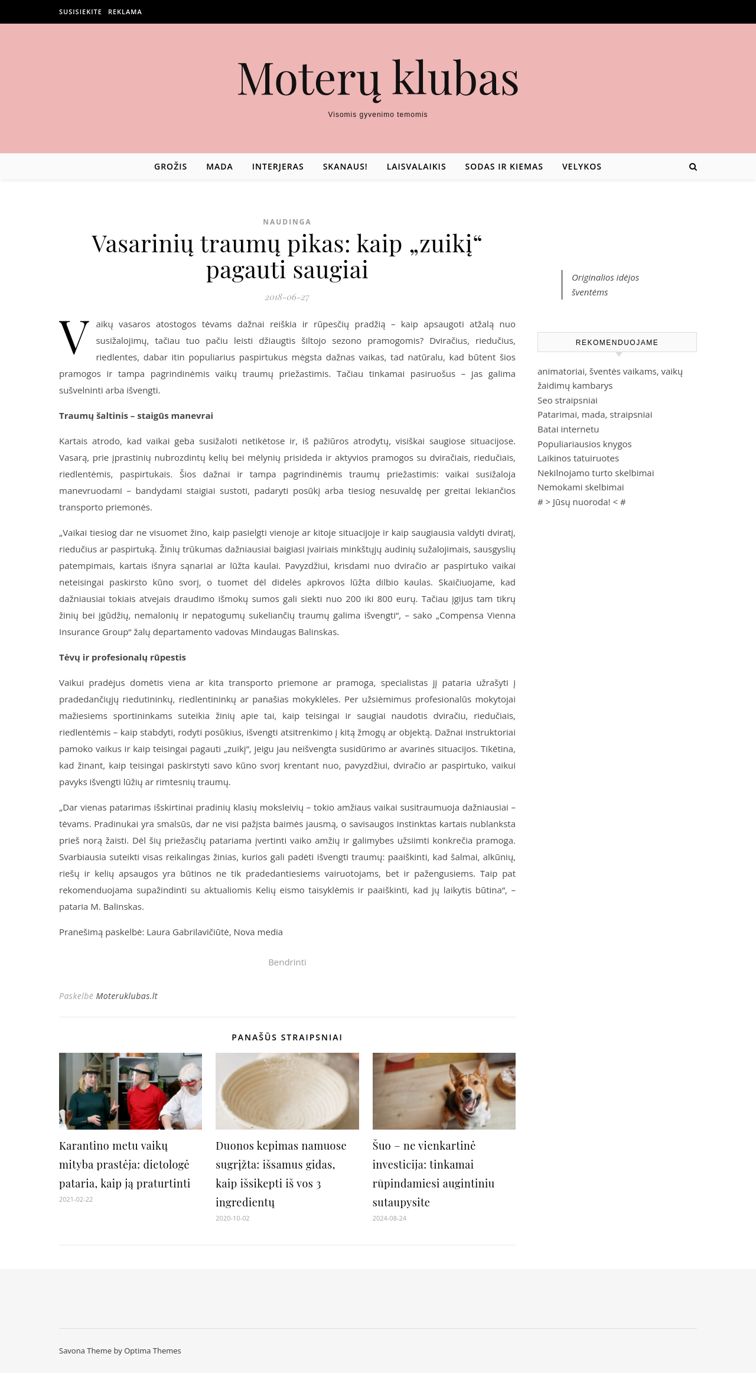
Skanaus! (345, 166)
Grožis (170, 166)
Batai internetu (568, 429)
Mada (219, 166)
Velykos (582, 166)
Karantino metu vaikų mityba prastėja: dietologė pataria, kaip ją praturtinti (125, 1164)
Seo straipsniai (567, 400)
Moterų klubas (378, 76)
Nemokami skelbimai (580, 487)
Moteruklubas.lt (126, 995)
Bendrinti (287, 962)
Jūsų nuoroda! (582, 501)
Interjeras (278, 166)
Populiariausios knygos (584, 444)
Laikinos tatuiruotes (578, 458)
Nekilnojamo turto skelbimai (595, 473)
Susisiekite (80, 11)
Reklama (125, 11)
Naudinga (287, 222)
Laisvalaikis (417, 166)
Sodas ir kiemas (504, 166)
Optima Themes (152, 1350)
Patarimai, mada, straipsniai (594, 414)
